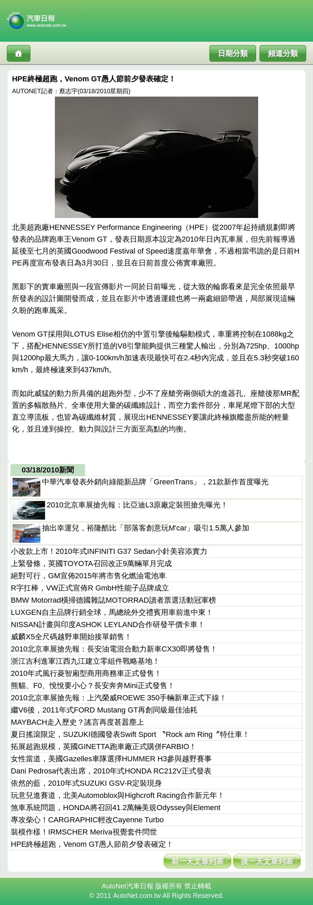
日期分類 (233, 53)
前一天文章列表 (197, 861)
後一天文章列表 (267, 861)
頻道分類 (283, 53)
